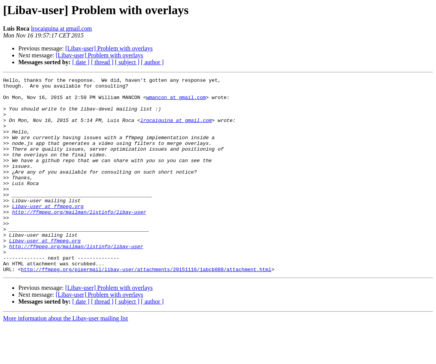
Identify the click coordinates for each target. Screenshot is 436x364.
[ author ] (152, 62)
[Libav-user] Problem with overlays (109, 48)
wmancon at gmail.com (176, 101)
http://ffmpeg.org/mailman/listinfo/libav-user (79, 239)
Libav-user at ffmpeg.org (47, 232)
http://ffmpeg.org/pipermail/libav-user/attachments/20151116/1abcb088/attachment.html (146, 308)
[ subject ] (127, 62)
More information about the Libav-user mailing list (65, 357)
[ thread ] (102, 62)
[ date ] (80, 62)
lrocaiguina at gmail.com (61, 28)
